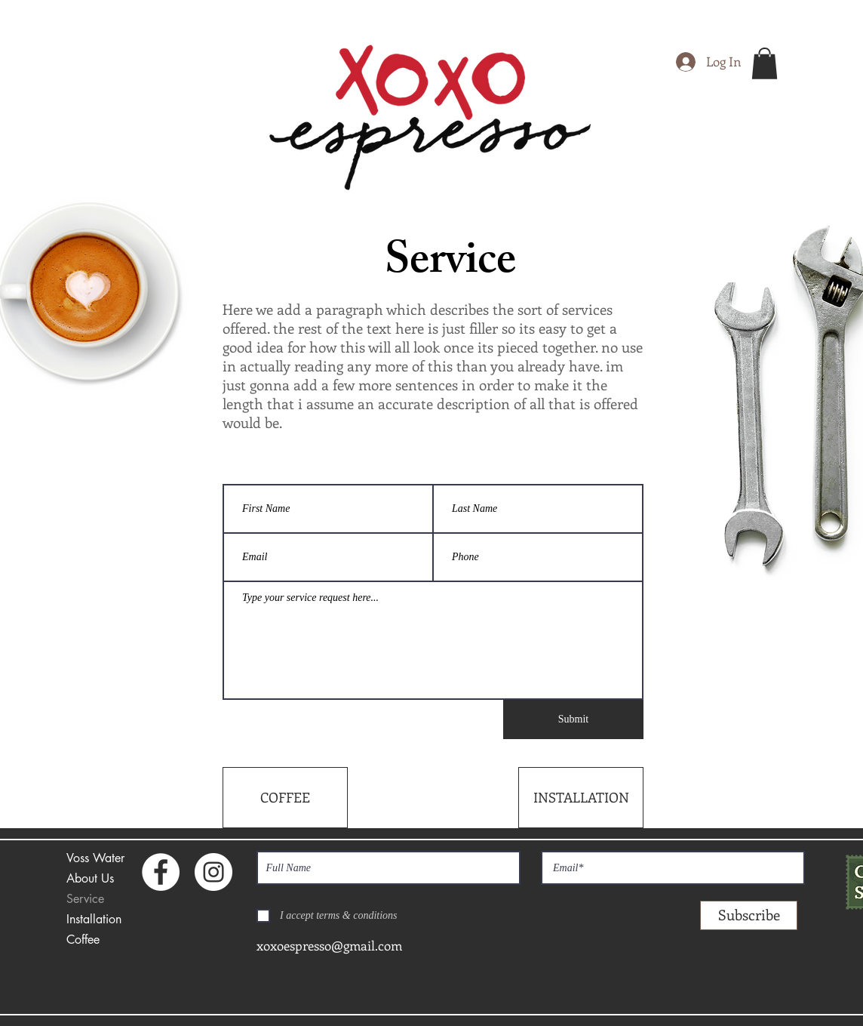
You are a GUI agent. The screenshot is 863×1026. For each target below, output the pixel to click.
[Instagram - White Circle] (213, 872)
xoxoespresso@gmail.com (329, 945)
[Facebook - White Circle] (161, 872)
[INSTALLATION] (580, 797)
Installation (93, 919)
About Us (90, 878)
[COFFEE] (285, 797)
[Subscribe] (748, 915)
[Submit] (573, 719)
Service (85, 899)
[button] (764, 63)
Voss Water (95, 858)
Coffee (83, 939)
